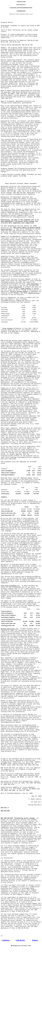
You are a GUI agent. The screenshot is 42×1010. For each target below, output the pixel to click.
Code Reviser (20, 940)
